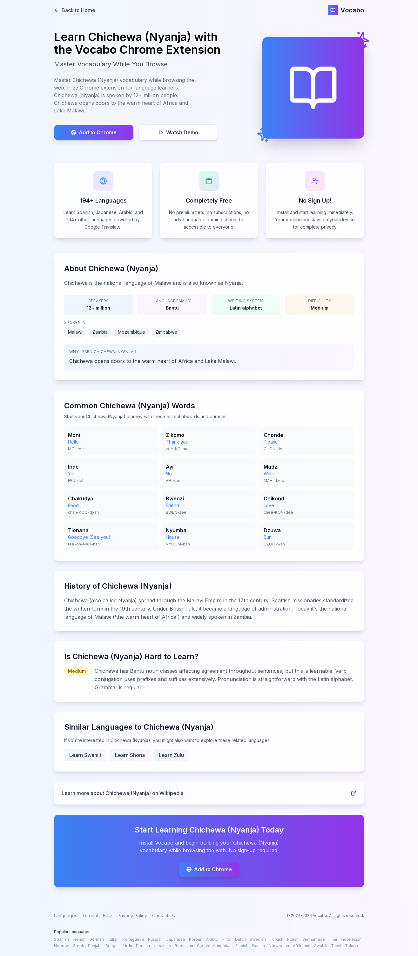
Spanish (61, 939)
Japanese (175, 939)
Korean (195, 939)
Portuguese (133, 939)
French (79, 939)
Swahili (320, 945)
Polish (293, 939)
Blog (107, 915)
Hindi (226, 939)
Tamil (336, 945)
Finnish (241, 945)
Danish (258, 945)
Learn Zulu (171, 756)
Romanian (184, 945)
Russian (155, 939)
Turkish (276, 939)
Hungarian (222, 945)
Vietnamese (313, 939)
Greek (78, 945)
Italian (113, 939)
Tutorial (90, 915)
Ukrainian (162, 945)
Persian (143, 945)
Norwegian (279, 945)
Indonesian (351, 939)
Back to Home (74, 10)
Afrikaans (301, 945)
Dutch (240, 939)
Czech (203, 945)
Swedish (258, 939)
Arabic (212, 939)
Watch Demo (178, 132)
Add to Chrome (94, 132)
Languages (65, 915)
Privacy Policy (132, 915)
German (96, 939)
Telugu (351, 945)
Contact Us (163, 915)
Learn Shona (130, 756)
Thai (333, 939)
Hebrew (61, 945)
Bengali (112, 945)
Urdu (127, 945)
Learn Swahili (85, 756)
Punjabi (95, 945)
